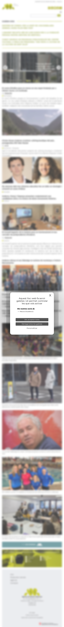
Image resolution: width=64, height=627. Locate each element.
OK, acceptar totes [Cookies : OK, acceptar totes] (32, 320)
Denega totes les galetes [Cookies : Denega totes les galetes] (32, 324)
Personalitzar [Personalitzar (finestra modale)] (32, 328)
